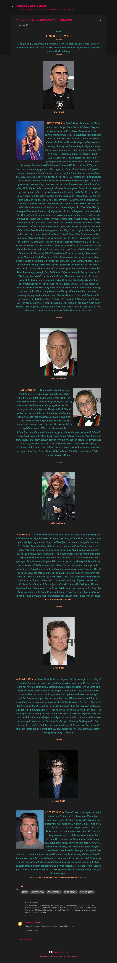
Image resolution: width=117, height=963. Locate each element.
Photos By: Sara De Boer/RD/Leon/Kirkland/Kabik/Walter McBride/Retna (58, 877)
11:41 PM (28, 934)
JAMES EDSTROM (54, 892)
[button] (99, 20)
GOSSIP (25, 892)
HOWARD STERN (37, 892)
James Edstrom (31, 923)
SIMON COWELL (70, 892)
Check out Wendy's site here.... (58, 599)
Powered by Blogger (58, 952)
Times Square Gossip (31, 5)
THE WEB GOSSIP (58, 35)
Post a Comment (25, 940)
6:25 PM (28, 916)
